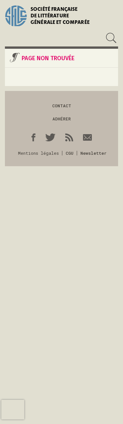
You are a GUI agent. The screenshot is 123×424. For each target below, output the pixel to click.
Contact (61, 106)
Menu (9, 38)
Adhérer (61, 119)
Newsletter (93, 153)
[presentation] (12, 409)
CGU (69, 153)
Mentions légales (38, 153)
